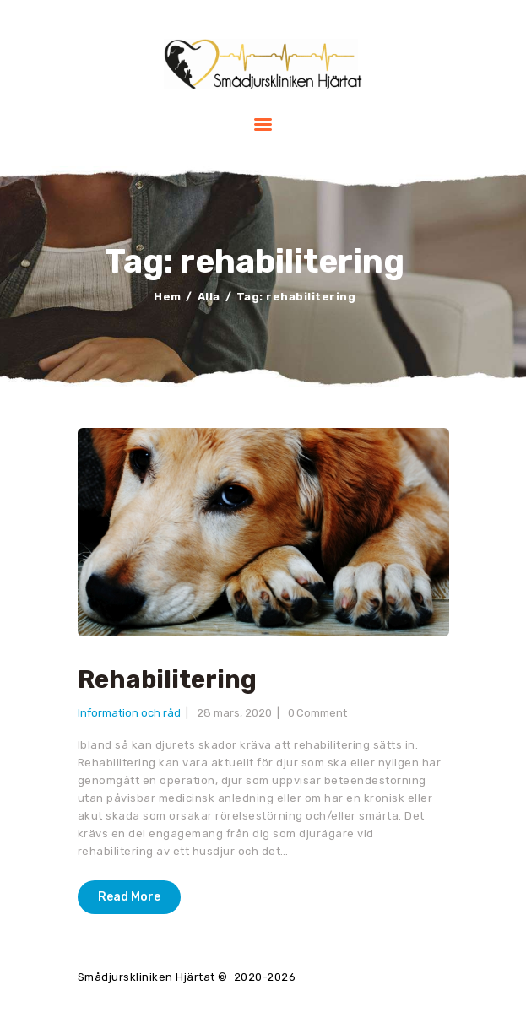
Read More (129, 897)
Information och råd (129, 712)
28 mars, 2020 (234, 712)
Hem (168, 296)
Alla (209, 296)
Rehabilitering (167, 680)
